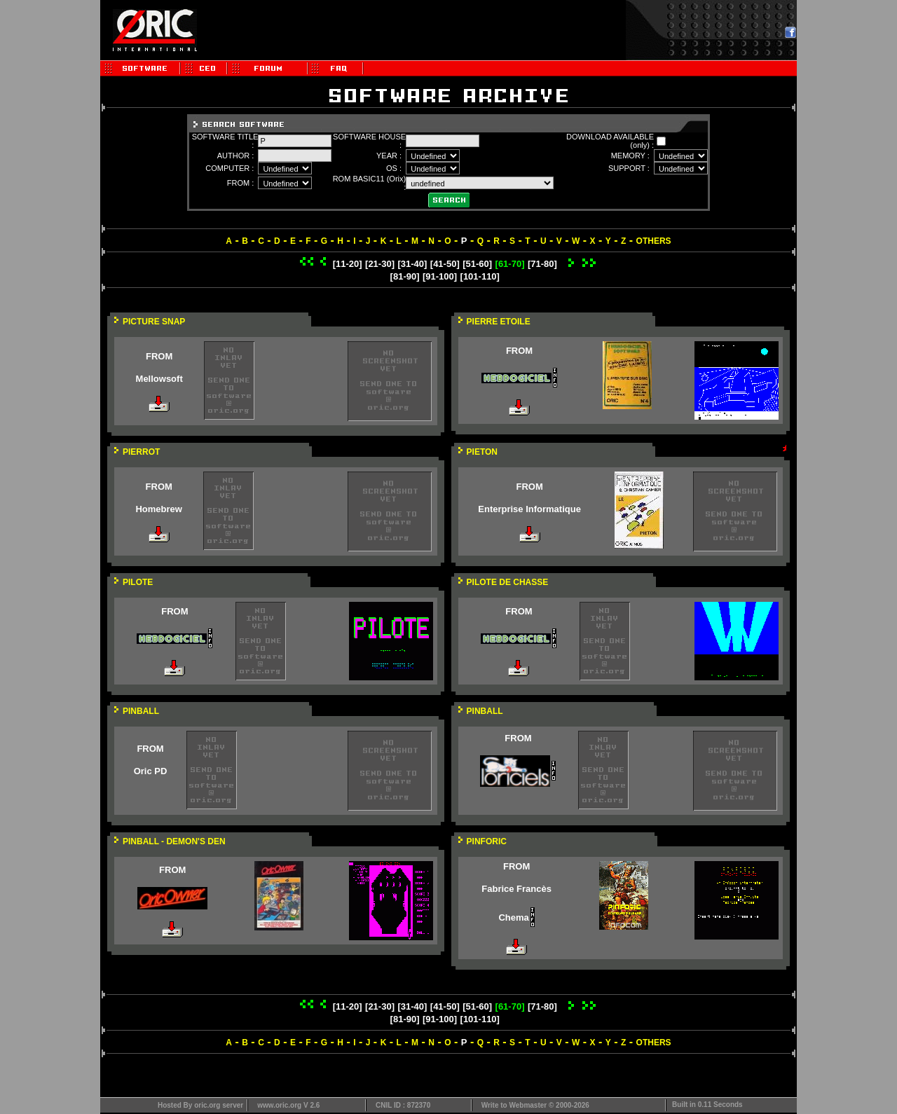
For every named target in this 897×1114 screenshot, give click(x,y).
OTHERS (653, 241)
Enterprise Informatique (529, 509)
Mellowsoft (159, 378)
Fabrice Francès (516, 888)
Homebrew (158, 509)
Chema (513, 917)
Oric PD (150, 771)
